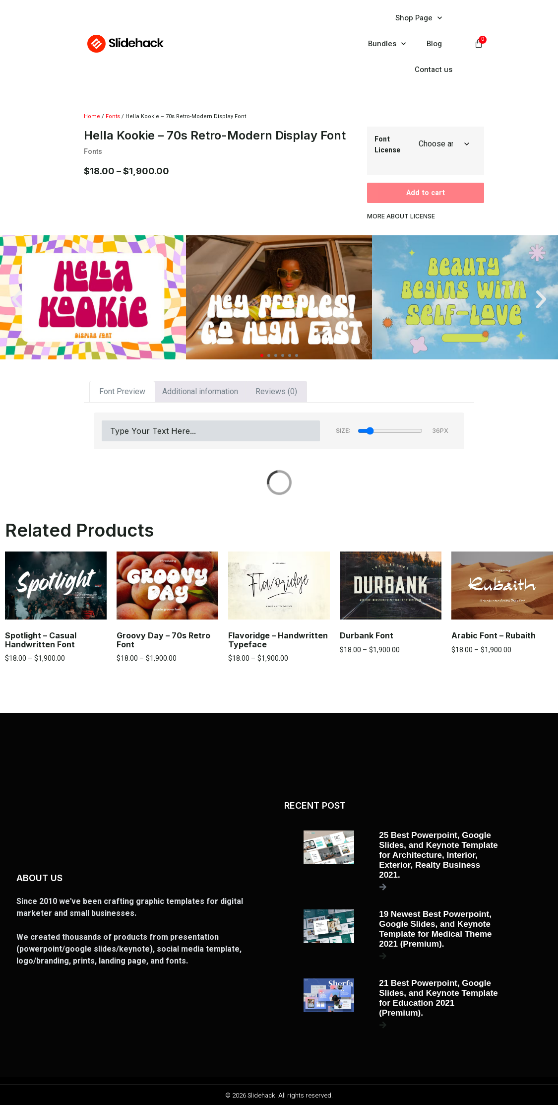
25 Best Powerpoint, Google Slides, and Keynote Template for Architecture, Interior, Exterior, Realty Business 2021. (438, 856)
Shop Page (418, 18)
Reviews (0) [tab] (276, 393)
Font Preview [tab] (122, 393)
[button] (17, 300)
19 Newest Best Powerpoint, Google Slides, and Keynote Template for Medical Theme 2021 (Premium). (435, 930)
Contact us (433, 69)
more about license (401, 217)
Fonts (113, 116)
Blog (434, 43)
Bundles (387, 44)
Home (92, 116)
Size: (343, 432)
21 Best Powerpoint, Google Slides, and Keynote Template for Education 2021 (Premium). (438, 999)
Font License (387, 144)
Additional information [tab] (200, 393)
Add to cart (425, 194)
